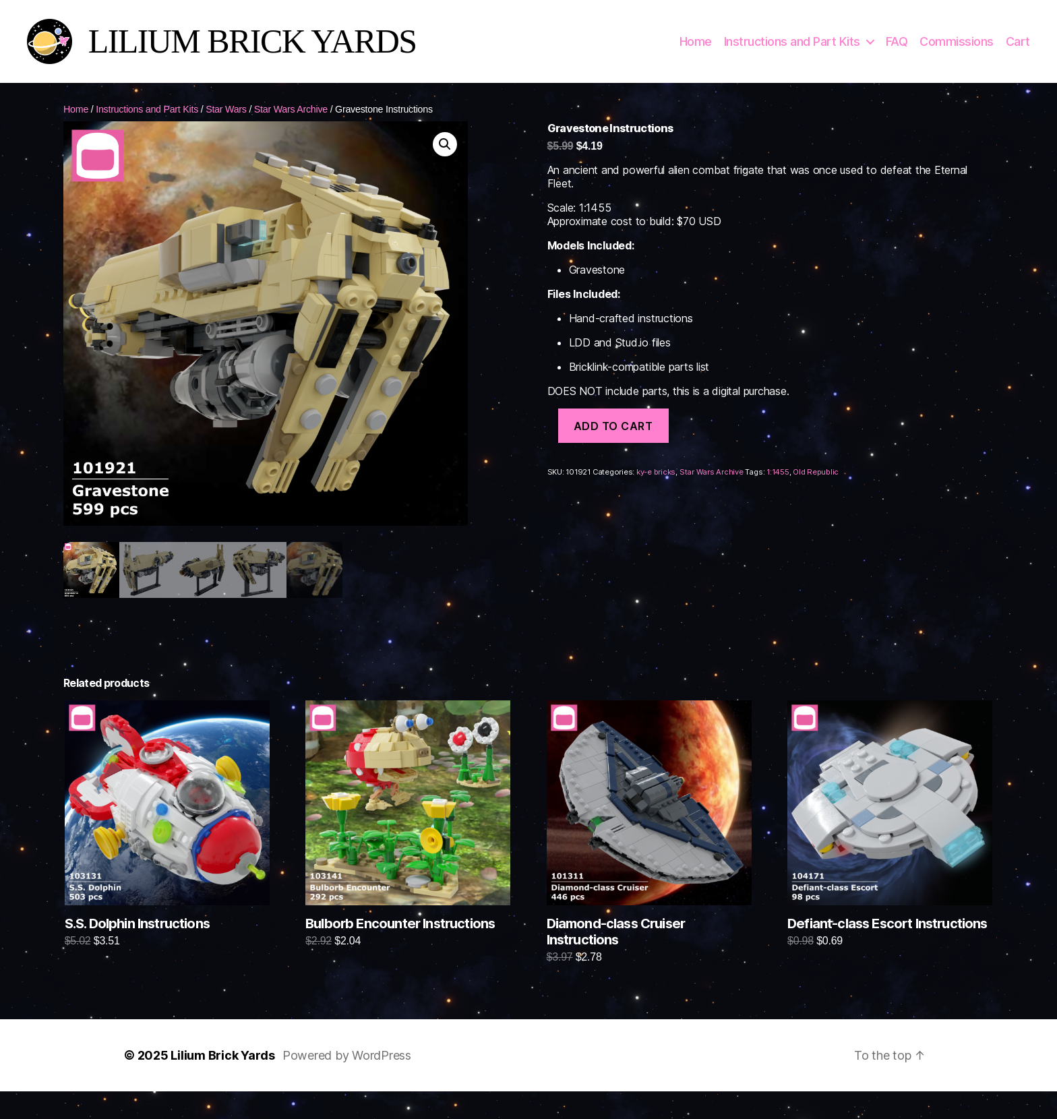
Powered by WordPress (346, 1071)
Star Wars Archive (291, 124)
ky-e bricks (655, 487)
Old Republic (816, 487)
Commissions (956, 49)
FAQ (897, 49)
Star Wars (226, 124)
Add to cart (613, 441)
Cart (1018, 49)
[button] (445, 160)
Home (696, 49)
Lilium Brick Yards (223, 1071)
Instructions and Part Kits (792, 49)
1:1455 (777, 487)
